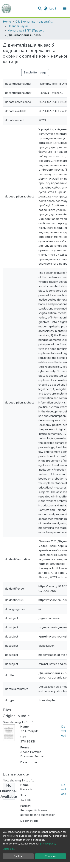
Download (63, 731)
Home (7, 22)
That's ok (50, 856)
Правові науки (17, 26)
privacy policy (48, 843)
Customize (9, 849)
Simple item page (35, 72)
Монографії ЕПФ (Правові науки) (26, 31)
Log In (53, 9)
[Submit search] (39, 8)
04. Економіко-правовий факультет (34, 22)
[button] (45, 8)
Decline (18, 856)
